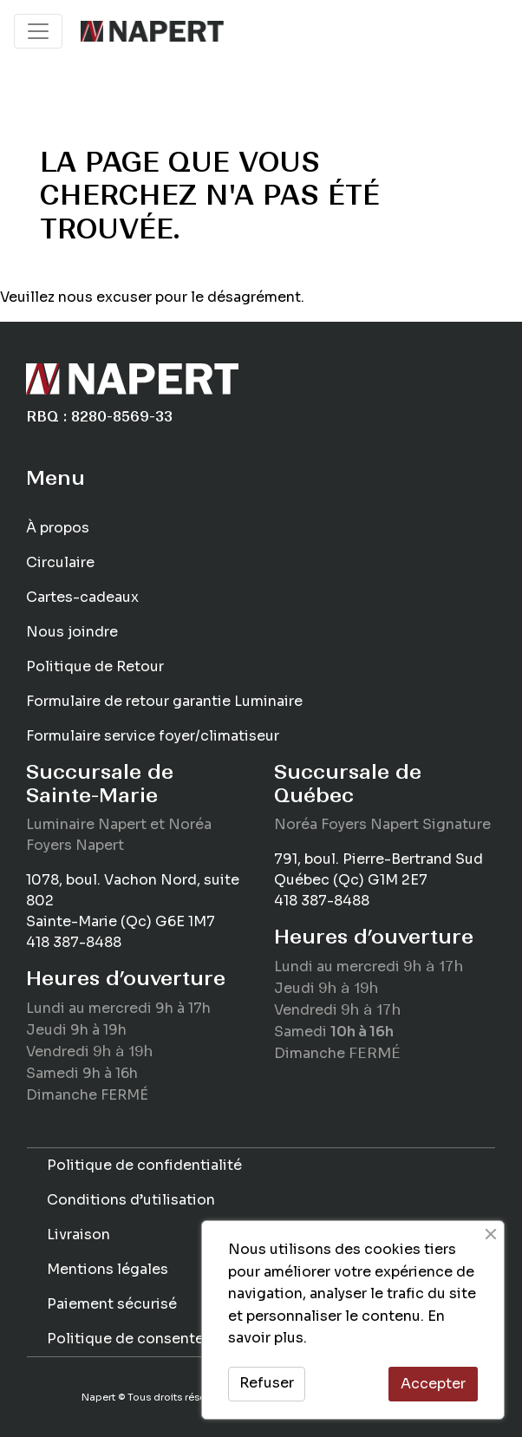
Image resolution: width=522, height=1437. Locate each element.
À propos (57, 528)
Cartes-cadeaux (82, 597)
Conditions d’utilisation (131, 1200)
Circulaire (60, 562)
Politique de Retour (95, 666)
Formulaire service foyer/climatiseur (152, 736)
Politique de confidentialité (144, 1165)
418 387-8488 (73, 942)
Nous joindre (72, 632)
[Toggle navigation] (38, 31)
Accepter (433, 1384)
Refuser (266, 1383)
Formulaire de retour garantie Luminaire (164, 701)
